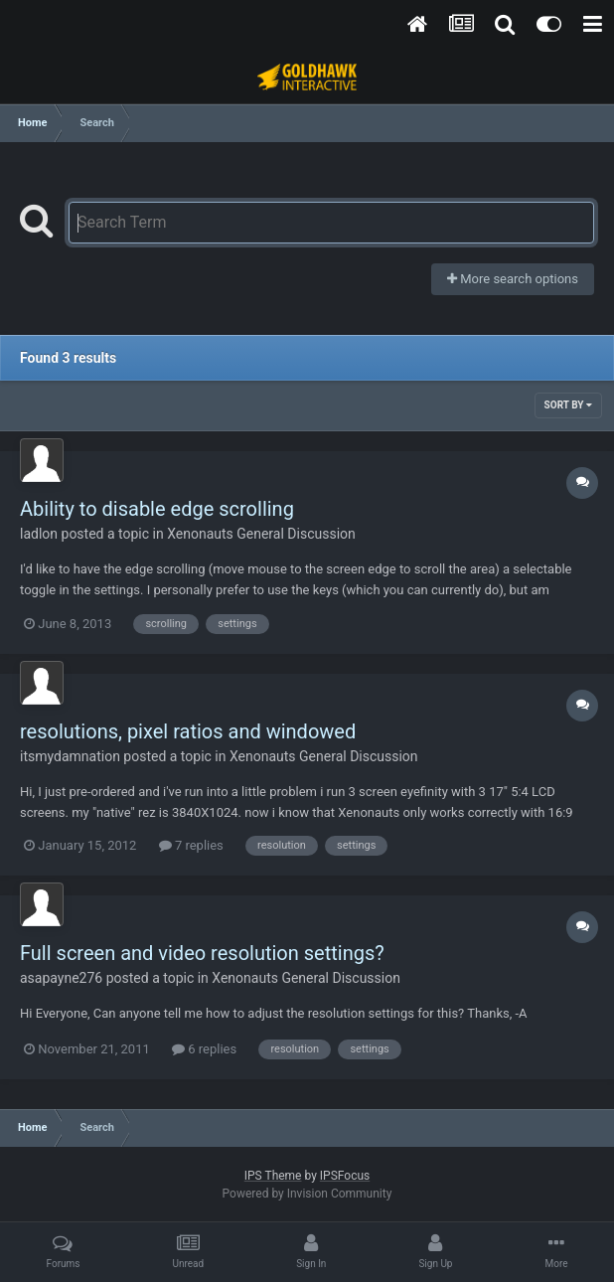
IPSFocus (345, 1176)
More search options (512, 278)
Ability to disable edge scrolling (157, 509)
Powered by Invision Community (307, 1194)
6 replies (204, 1049)
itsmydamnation (70, 756)
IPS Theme (273, 1176)
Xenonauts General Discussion (261, 534)
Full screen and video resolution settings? (202, 953)
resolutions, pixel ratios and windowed (188, 731)
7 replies (191, 845)
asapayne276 (61, 978)
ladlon (39, 534)
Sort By (568, 405)
